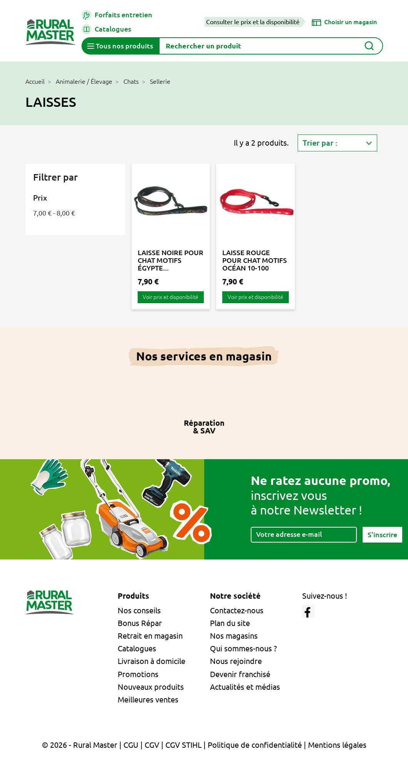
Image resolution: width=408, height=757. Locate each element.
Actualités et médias (245, 686)
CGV (152, 744)
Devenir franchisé (240, 674)
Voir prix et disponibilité (170, 297)
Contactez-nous (236, 610)
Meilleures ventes (148, 699)
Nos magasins (234, 635)
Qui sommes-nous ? (243, 648)
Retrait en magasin (150, 635)
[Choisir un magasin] (344, 22)
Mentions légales (337, 744)
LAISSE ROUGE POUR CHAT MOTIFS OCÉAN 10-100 (254, 260)
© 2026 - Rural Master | (82, 744)
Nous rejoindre (236, 661)
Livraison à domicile (151, 661)
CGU (130, 744)
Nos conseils (139, 610)
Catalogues (106, 29)
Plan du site (230, 623)
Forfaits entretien (117, 15)
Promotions (138, 674)
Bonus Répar (140, 623)
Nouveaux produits (151, 686)
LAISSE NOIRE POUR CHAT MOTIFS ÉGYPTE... (170, 260)
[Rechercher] (271, 46)
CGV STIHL (183, 744)
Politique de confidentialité (255, 744)
